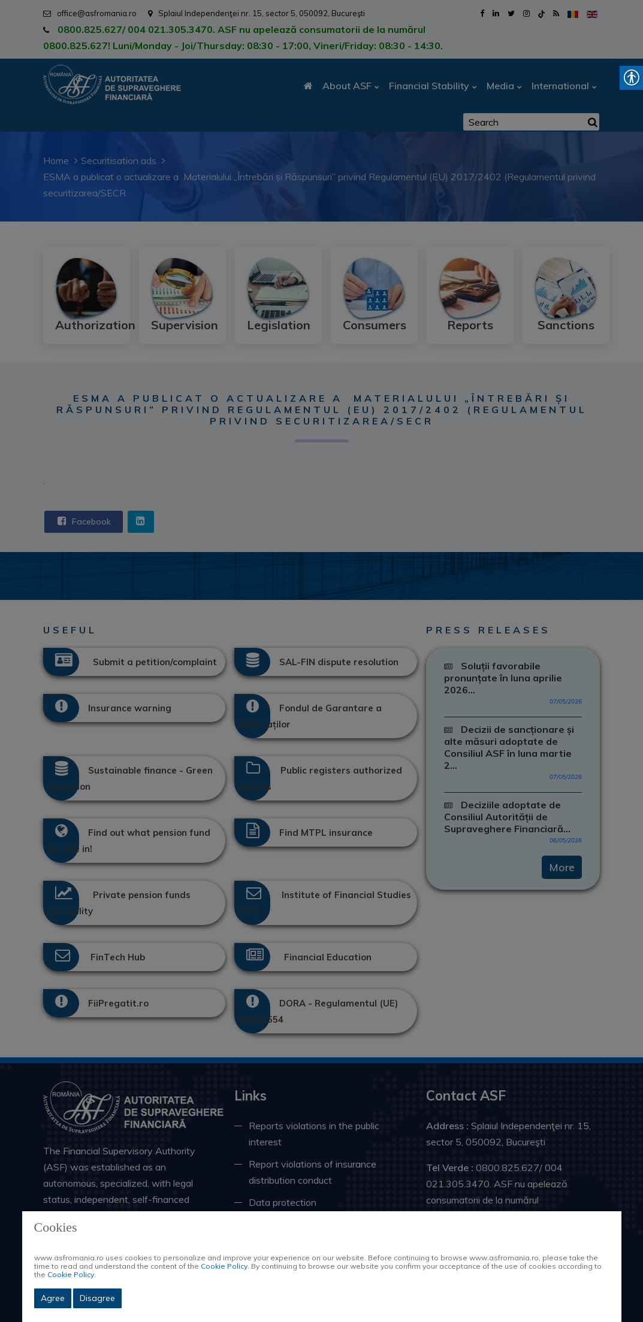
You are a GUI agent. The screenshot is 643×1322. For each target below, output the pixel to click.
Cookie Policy (224, 1266)
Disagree (97, 1298)
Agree (53, 1298)
